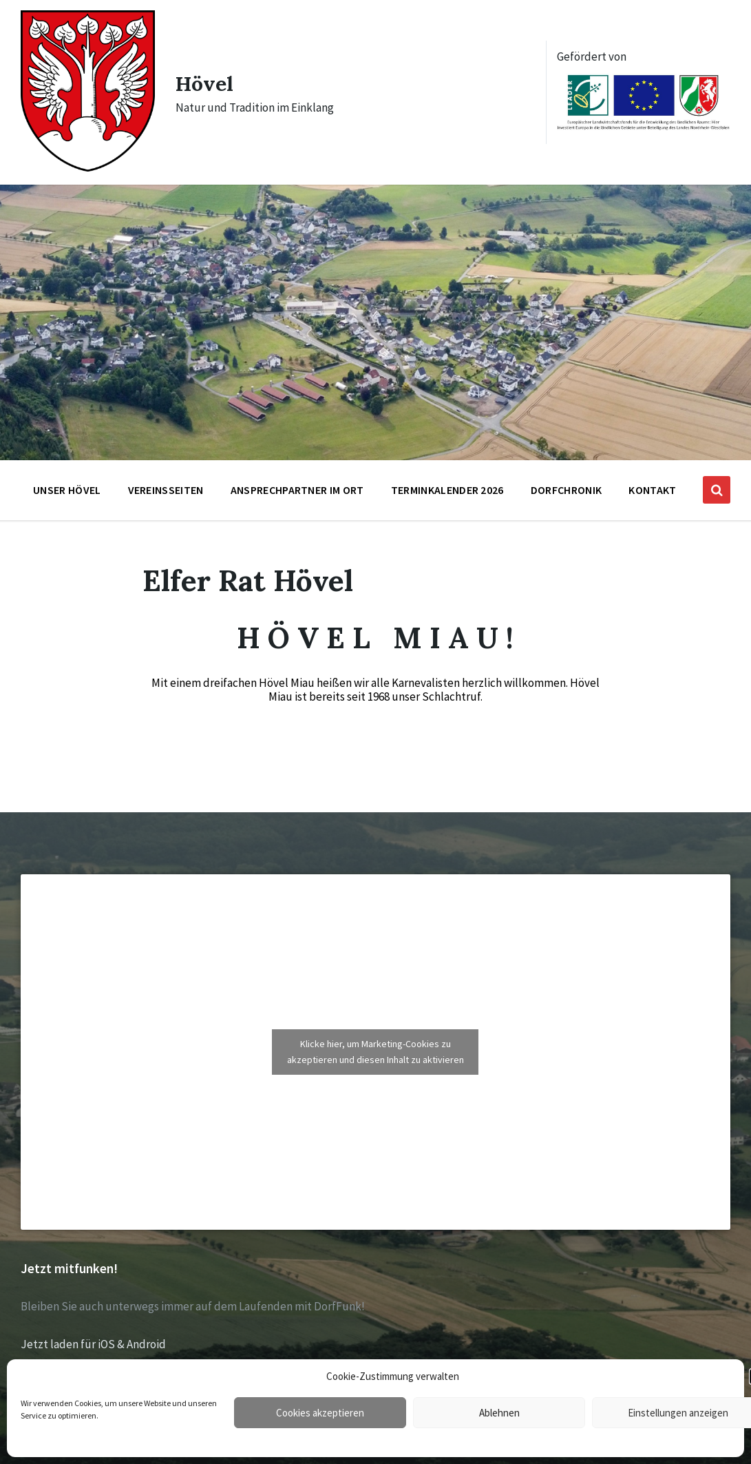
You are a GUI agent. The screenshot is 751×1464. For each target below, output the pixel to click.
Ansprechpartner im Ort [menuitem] (297, 490)
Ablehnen (499, 1412)
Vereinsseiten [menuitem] (166, 490)
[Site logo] (88, 167)
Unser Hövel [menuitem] (67, 490)
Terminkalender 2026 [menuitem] (447, 490)
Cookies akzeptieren (320, 1412)
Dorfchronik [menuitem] (566, 490)
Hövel (204, 83)
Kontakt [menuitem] (652, 490)
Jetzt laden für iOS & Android (93, 1344)
